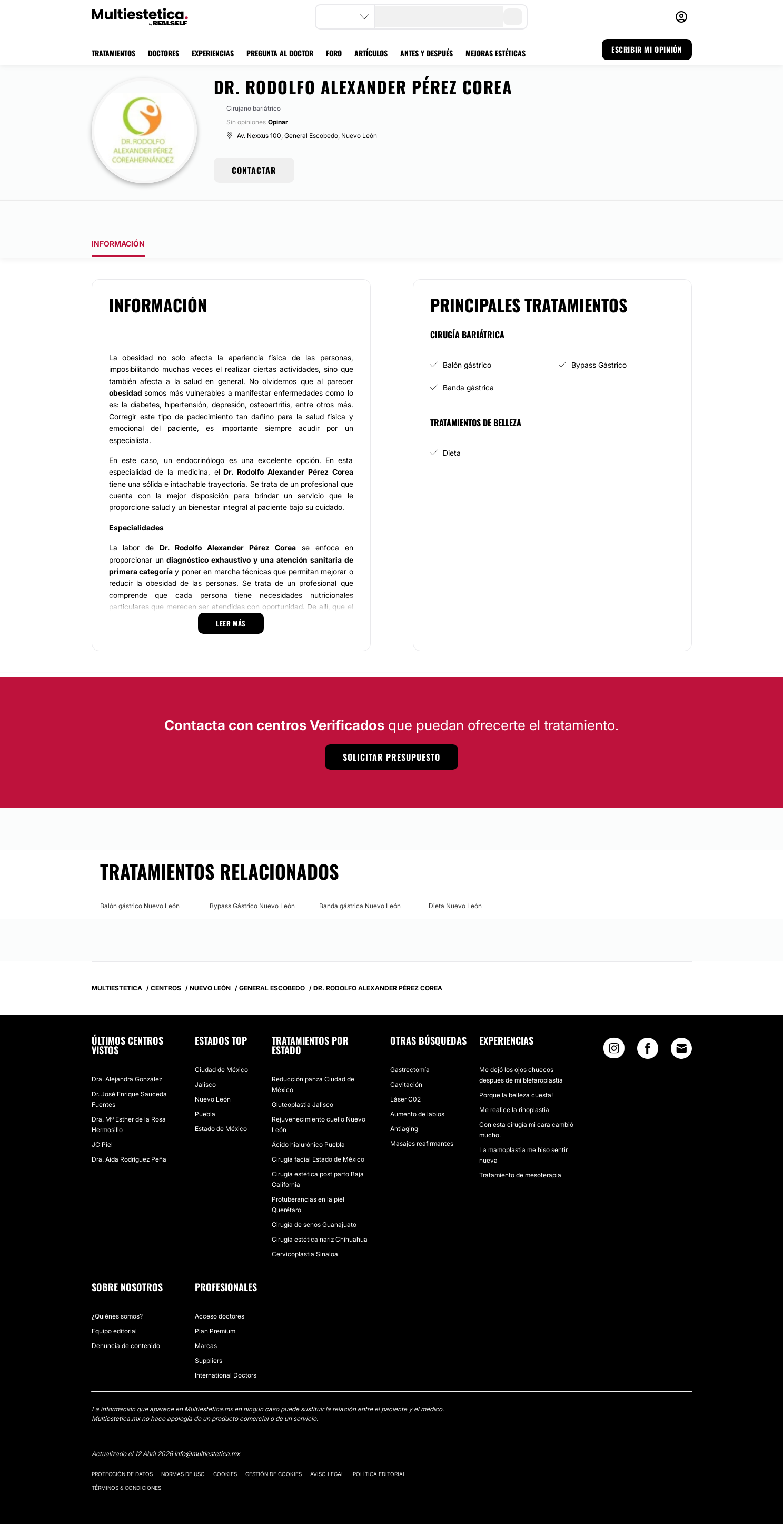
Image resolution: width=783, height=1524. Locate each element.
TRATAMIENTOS (113, 52)
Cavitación (406, 1055)
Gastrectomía (410, 1040)
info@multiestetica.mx (207, 1424)
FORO (334, 52)
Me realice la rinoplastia (514, 1080)
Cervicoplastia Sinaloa (305, 1224)
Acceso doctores (219, 1287)
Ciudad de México (221, 1040)
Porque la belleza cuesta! (516, 1065)
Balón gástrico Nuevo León (140, 876)
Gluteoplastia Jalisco (302, 1075)
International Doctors (225, 1346)
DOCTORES (163, 52)
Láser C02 (405, 1070)
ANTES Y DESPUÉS (426, 52)
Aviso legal (327, 1444)
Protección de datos (122, 1444)
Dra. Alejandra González (127, 1050)
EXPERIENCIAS (213, 52)
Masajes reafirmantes (421, 1114)
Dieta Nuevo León (455, 876)
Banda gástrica (468, 357)
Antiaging (404, 1099)
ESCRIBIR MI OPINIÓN (646, 49)
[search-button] (512, 16)
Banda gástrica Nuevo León (360, 876)
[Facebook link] (647, 1021)
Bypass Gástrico (599, 335)
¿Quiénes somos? (117, 1287)
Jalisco (205, 1055)
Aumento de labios (417, 1084)
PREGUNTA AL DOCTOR (279, 52)
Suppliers (208, 1331)
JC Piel (102, 1115)
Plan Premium (215, 1301)
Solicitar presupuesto (391, 727)
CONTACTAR (254, 170)
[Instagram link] (614, 1021)
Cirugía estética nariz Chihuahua (320, 1210)
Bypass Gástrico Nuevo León (252, 876)
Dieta (452, 423)
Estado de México (221, 1099)
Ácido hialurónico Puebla (308, 1115)
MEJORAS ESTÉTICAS (495, 52)
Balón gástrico (467, 335)
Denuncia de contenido (126, 1316)
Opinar (278, 122)
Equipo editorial (114, 1301)
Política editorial (379, 1444)
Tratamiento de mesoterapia (520, 1145)
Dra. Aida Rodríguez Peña (129, 1130)
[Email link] (681, 1018)
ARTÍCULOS (371, 52)
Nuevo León (213, 1070)
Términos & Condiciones (126, 1458)
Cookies (225, 1444)
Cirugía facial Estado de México (318, 1130)
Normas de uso (183, 1444)
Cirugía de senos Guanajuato (314, 1195)
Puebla (205, 1084)
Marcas (206, 1316)
